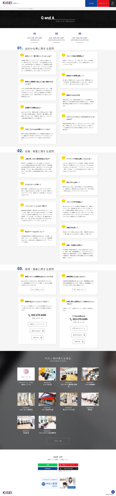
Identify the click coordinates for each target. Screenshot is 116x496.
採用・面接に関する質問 (80, 39)
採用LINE (36, 337)
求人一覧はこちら (79, 289)
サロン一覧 (58, 441)
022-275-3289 (38, 315)
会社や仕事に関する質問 (34, 39)
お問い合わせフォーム (78, 328)
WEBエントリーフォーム (37, 324)
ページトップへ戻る (113, 491)
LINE (47, 465)
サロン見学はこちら (37, 289)
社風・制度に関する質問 (56, 39)
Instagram (48, 468)
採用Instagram (36, 331)
